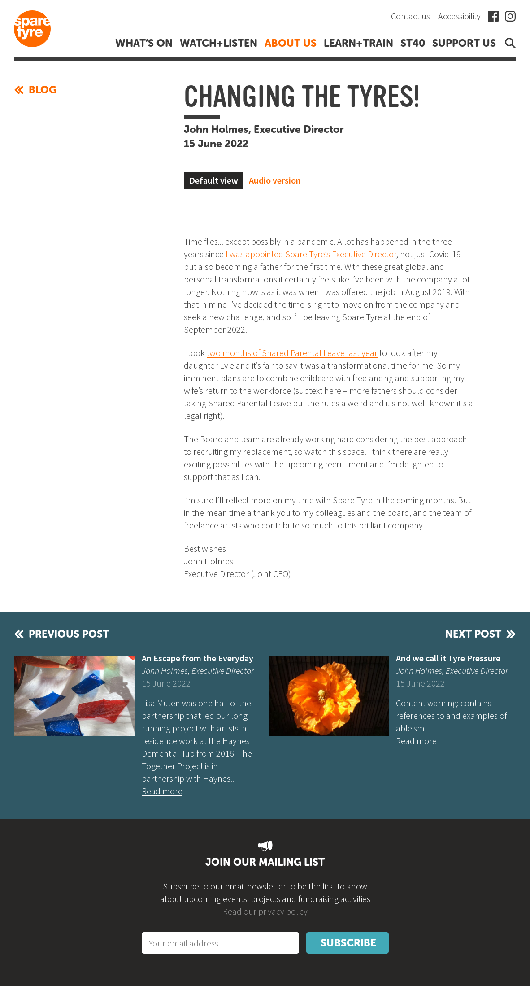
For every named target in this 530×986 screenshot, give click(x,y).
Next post (473, 634)
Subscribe (348, 943)
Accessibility (459, 16)
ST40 (412, 43)
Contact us (410, 16)
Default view (213, 180)
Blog (35, 90)
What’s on (144, 43)
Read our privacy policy (265, 911)
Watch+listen (218, 43)
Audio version (275, 180)
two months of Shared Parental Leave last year (292, 352)
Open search (508, 43)
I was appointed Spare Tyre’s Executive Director (311, 254)
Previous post (69, 634)
